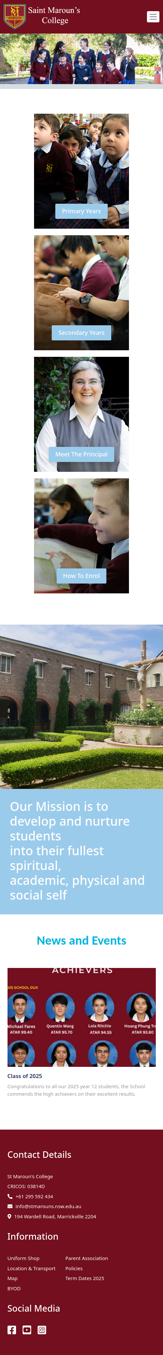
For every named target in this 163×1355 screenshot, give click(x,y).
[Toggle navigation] (153, 16)
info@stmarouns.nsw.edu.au (49, 1206)
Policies (74, 1268)
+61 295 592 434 (34, 1196)
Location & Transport (32, 1268)
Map (13, 1278)
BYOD (14, 1288)
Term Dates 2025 (84, 1278)
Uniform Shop (24, 1258)
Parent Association (86, 1258)
